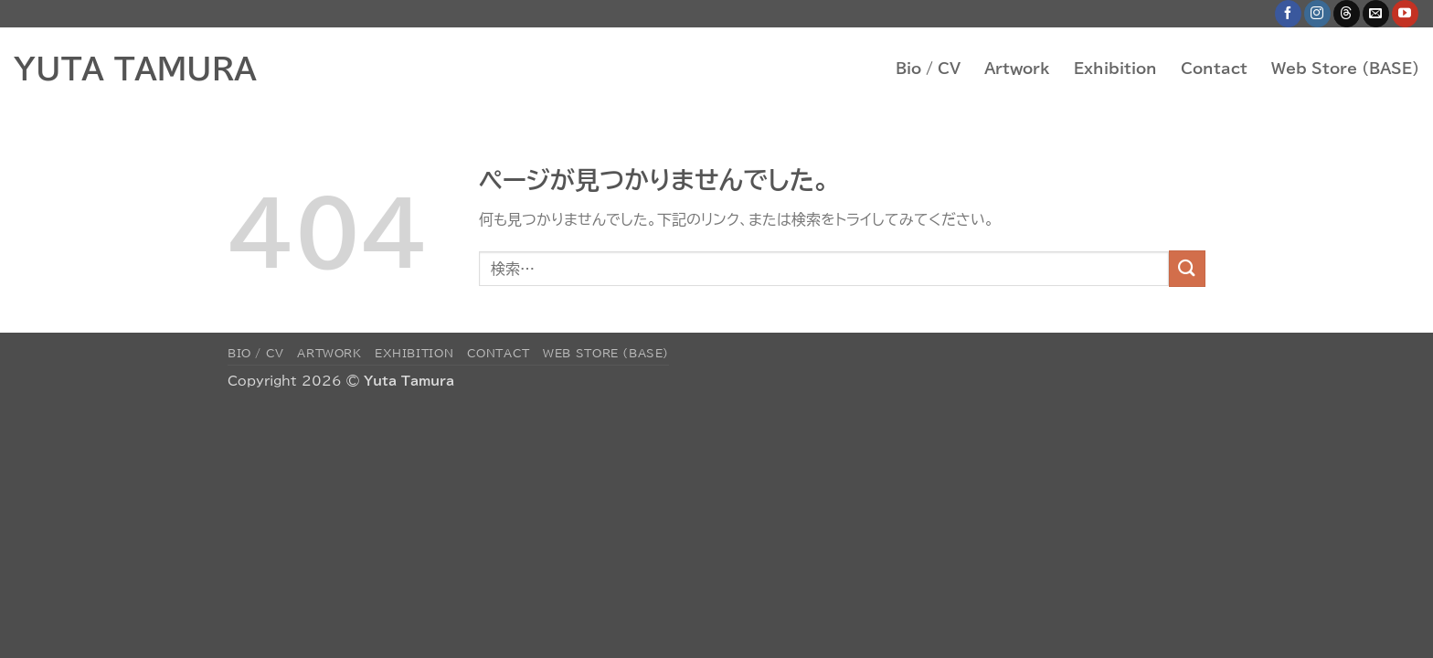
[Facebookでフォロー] (1288, 13)
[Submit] (1187, 268)
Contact (1214, 68)
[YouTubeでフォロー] (1405, 13)
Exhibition (1115, 68)
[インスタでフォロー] (1317, 13)
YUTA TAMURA (135, 68)
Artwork (1017, 68)
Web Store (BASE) (1345, 68)
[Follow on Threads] (1346, 13)
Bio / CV (928, 68)
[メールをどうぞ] (1376, 13)
